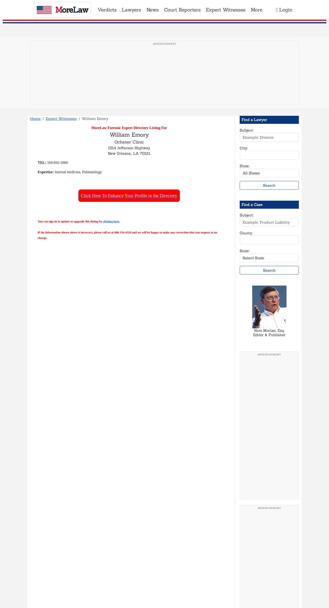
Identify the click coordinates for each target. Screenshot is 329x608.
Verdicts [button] (107, 10)
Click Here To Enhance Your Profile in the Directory (129, 195)
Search (269, 185)
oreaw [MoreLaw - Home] (62, 10)
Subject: (247, 130)
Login (284, 10)
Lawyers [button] (131, 10)
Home (35, 118)
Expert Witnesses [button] (225, 10)
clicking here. (111, 221)
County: (246, 233)
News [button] (152, 10)
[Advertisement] (164, 80)
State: (244, 166)
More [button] (256, 10)
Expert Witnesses (61, 118)
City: (244, 148)
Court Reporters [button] (182, 10)
